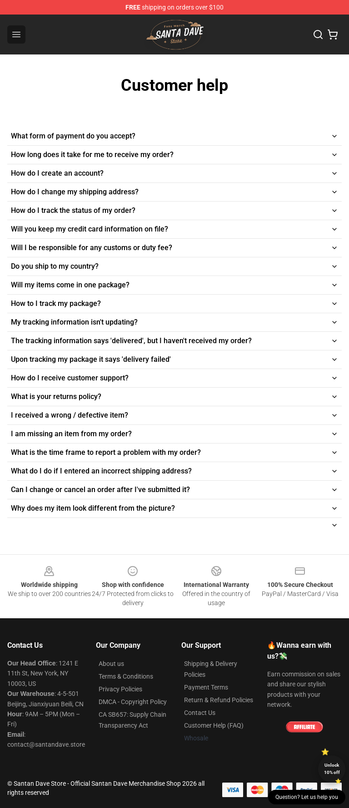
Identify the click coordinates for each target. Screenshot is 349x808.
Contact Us (199, 712)
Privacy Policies (120, 689)
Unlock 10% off (332, 769)
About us (111, 663)
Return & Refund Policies (218, 700)
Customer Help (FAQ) (214, 725)
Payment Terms (206, 687)
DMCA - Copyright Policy (133, 701)
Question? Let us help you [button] (306, 797)
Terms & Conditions (126, 676)
